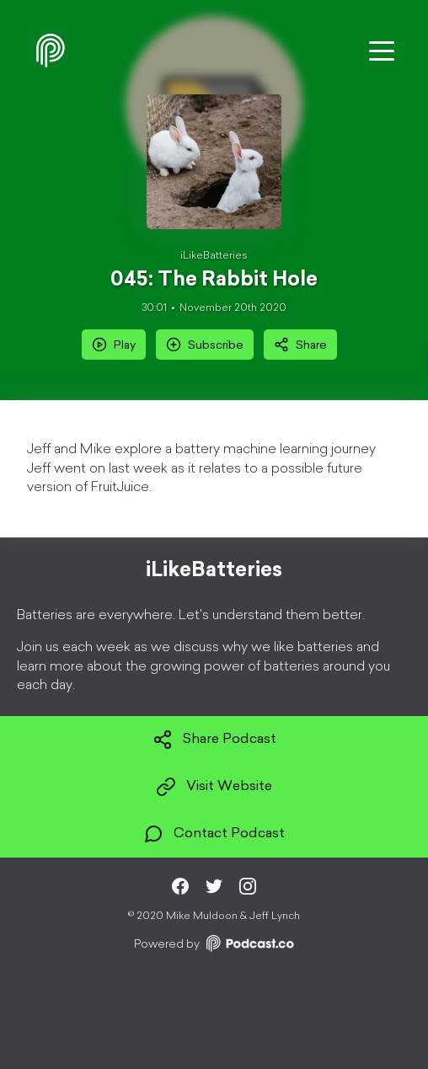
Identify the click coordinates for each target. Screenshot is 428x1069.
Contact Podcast (214, 834)
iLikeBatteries (214, 256)
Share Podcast (214, 740)
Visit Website (214, 787)
